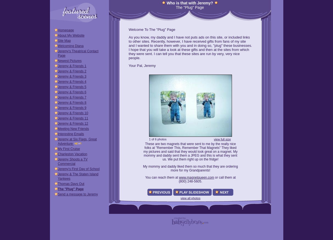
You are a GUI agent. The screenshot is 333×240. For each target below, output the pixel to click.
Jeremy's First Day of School (79, 169)
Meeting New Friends (73, 129)
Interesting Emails (71, 134)
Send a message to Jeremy (78, 194)
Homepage (66, 30)
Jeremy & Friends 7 (72, 97)
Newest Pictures (70, 61)
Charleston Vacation (72, 154)
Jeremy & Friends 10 (73, 113)
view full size (222, 139)
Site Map (64, 41)
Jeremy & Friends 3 (72, 76)
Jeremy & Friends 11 (73, 118)
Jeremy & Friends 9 (72, 108)
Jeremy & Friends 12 (73, 124)
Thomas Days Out (71, 184)
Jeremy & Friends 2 (72, 71)
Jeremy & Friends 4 (72, 82)
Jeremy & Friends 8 (72, 103)
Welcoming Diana (71, 46)
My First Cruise (69, 149)
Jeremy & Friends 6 (72, 92)
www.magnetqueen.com (196, 177)
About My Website (71, 35)
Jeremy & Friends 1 (72, 66)
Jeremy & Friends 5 (72, 87)
